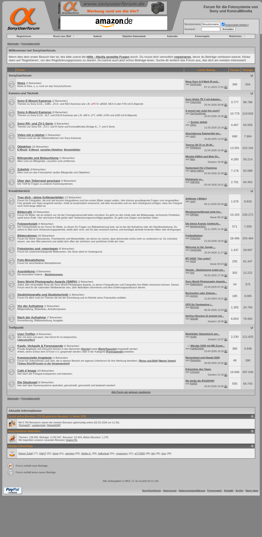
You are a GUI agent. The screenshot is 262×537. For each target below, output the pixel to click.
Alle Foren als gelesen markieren (131, 392)
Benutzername (193, 24)
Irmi (192, 272)
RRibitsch (195, 147)
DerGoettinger (198, 113)
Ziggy (193, 124)
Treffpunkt (16, 327)
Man (192, 159)
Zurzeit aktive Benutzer (22, 416)
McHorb (194, 307)
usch (192, 136)
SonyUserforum (20, 75)
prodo (193, 336)
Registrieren (24, 36)
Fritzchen (195, 238)
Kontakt (228, 490)
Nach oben (252, 490)
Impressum (170, 490)
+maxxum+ (122, 453)
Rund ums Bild (62, 36)
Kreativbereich (19, 191)
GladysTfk (71, 440)
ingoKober (196, 249)
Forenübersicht (30, 43)
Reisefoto (195, 360)
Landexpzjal (38, 425)
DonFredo (195, 84)
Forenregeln (202, 36)
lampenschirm (198, 226)
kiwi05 (193, 383)
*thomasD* (24, 425)
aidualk (194, 318)
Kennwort (190, 29)
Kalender (172, 36)
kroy (164, 453)
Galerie (97, 36)
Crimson (195, 372)
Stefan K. (86, 453)
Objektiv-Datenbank (134, 36)
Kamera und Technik (23, 93)
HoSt (193, 261)
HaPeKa (195, 182)
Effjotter (194, 214)
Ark (153, 453)
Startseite (13, 43)
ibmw (56, 453)
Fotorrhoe (195, 102)
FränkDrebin (197, 348)
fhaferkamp (196, 284)
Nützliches (235, 36)
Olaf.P (42, 453)
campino (70, 453)
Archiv (239, 490)
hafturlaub (103, 453)
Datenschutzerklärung (192, 490)
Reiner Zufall (25, 453)
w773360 (140, 453)
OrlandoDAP (54, 425)
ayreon (194, 295)
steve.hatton (197, 170)
